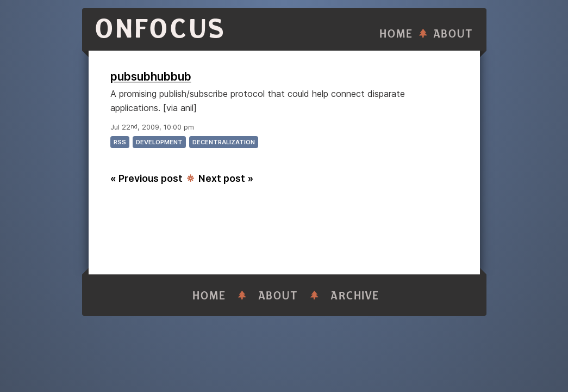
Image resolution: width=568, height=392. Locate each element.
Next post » (225, 178)
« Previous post (146, 178)
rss (120, 142)
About (453, 34)
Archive (354, 296)
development (159, 142)
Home (396, 34)
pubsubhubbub (150, 76)
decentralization (223, 142)
